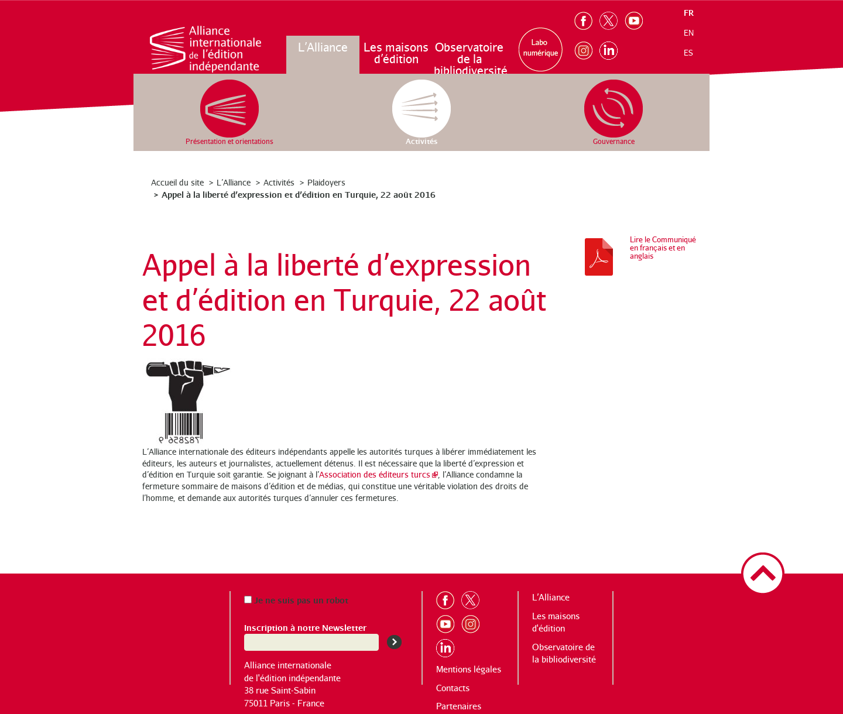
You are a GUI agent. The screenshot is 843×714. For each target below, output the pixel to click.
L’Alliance (323, 47)
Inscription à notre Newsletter (305, 627)
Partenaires (458, 706)
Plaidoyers (326, 182)
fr (689, 13)
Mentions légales (468, 669)
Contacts (453, 688)
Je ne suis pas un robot (296, 599)
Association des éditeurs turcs (374, 474)
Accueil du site (177, 182)
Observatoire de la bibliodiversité (470, 59)
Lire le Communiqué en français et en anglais (663, 247)
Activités (278, 182)
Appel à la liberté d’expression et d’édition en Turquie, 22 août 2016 (299, 194)
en (689, 32)
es (688, 52)
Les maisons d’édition (396, 53)
